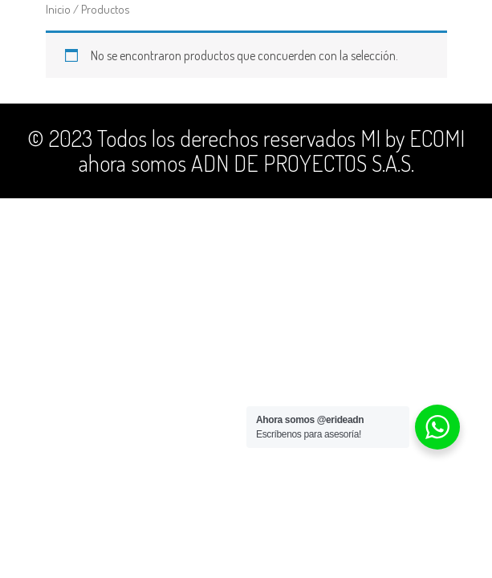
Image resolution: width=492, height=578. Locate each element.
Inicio (58, 9)
